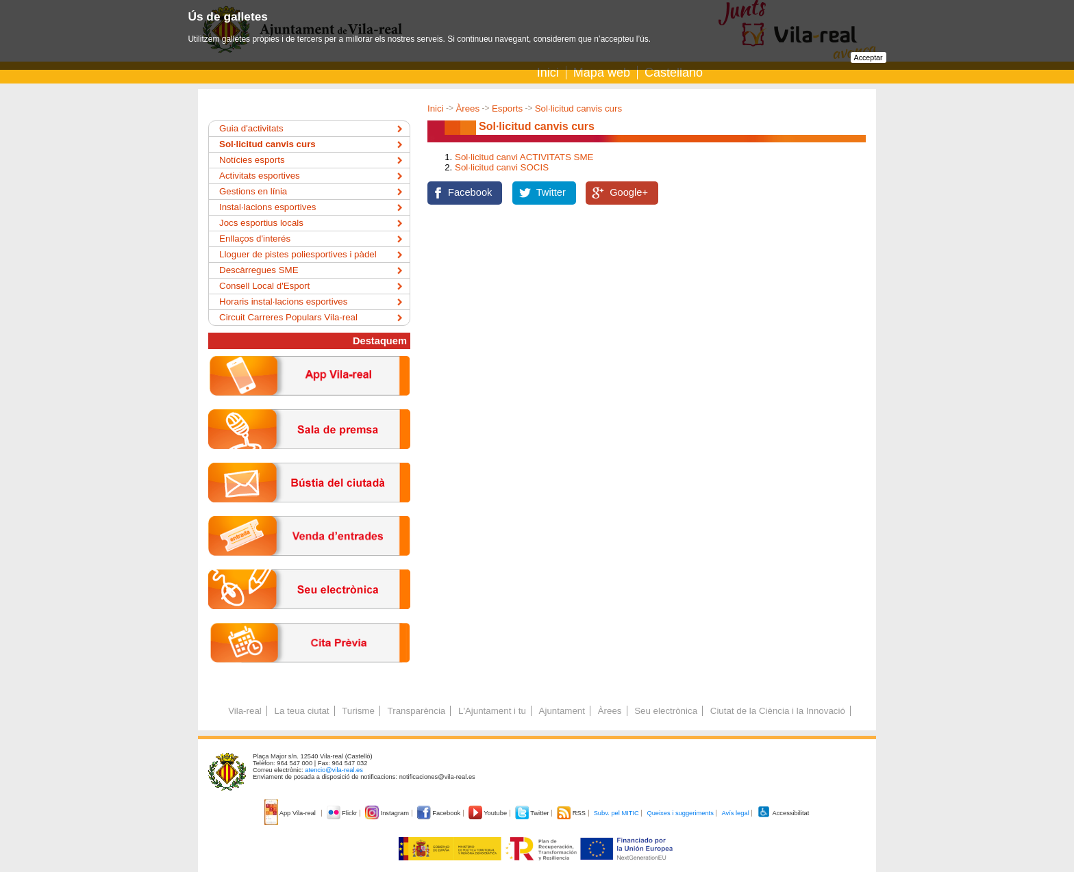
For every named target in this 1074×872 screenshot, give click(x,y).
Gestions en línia (253, 191)
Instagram (388, 813)
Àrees (467, 108)
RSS (572, 813)
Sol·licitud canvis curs (578, 108)
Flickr (343, 813)
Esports (507, 108)
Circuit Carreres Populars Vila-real (288, 317)
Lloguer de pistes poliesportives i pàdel (298, 254)
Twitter (551, 192)
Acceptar (868, 57)
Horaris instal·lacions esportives (283, 301)
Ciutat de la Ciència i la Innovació (777, 711)
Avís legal (735, 813)
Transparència (417, 711)
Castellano (674, 72)
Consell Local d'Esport (264, 286)
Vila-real (245, 711)
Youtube (489, 813)
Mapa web (601, 72)
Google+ (629, 192)
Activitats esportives (259, 175)
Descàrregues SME (259, 270)
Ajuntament (562, 711)
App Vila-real (291, 813)
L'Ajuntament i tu (492, 711)
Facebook (470, 192)
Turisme (358, 711)
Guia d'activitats (251, 128)
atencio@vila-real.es (334, 770)
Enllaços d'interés (254, 238)
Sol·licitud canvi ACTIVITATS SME (524, 157)
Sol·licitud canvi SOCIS (502, 167)
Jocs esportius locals (261, 223)
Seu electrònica (665, 711)
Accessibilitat (783, 813)
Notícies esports (252, 160)
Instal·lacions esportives (267, 207)
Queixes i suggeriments (680, 813)
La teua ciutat (301, 711)
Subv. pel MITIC (616, 813)
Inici (548, 72)
